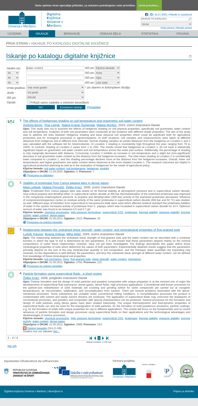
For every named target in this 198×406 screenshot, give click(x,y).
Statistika (149, 33)
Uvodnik (14, 33)
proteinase (131, 212)
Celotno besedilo (37, 328)
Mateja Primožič (53, 187)
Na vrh (12, 346)
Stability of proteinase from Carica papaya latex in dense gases (66, 183)
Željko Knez (74, 187)
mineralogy (134, 259)
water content (40, 215)
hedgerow (92, 168)
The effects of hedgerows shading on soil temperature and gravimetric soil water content (82, 120)
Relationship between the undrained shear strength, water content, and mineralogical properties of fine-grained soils (101, 230)
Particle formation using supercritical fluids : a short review (62, 273)
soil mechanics (52, 259)
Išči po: (12, 97)
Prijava (183, 33)
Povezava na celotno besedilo (44, 222)
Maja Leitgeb (32, 187)
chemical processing (57, 212)
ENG (164, 14)
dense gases (57, 215)
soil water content (54, 168)
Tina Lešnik (52, 125)
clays (66, 259)
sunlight (104, 168)
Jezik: (10, 92)
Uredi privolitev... (149, 5)
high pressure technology (86, 212)
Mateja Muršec (107, 125)
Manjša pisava (184, 27)
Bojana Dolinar (55, 234)
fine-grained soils (81, 259)
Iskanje (42, 33)
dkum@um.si (55, 391)
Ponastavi (94, 107)
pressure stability (169, 212)
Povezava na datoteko (40, 175)
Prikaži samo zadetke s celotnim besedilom (59, 102)
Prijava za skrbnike (183, 391)
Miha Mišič (74, 234)
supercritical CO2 (112, 212)
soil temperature (75, 168)
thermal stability (148, 212)
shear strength (100, 259)
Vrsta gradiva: (16, 87)
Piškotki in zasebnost (180, 14)
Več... (56, 331)
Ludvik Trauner (33, 234)
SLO (157, 14)
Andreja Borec (32, 125)
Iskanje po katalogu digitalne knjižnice (70, 43)
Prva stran (17, 43)
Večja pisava (167, 27)
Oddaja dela (110, 33)
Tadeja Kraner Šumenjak (78, 125)
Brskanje (72, 33)
